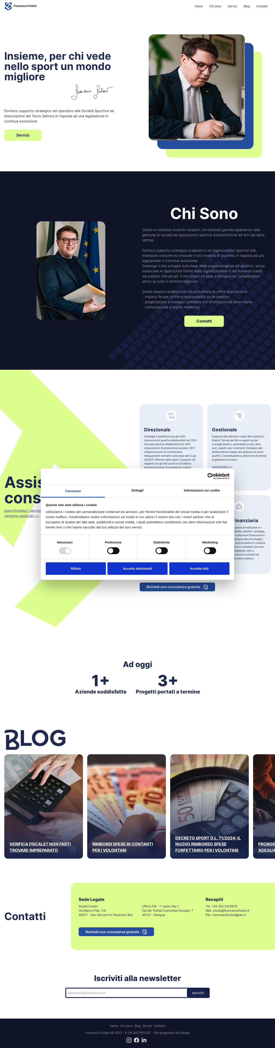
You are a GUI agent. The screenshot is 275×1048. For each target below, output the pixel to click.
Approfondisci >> (222, 466)
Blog (247, 6)
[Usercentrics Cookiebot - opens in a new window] (210, 476)
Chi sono (215, 6)
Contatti (261, 6)
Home (199, 6)
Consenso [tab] (73, 491)
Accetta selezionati (137, 568)
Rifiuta (76, 568)
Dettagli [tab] (137, 490)
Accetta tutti (199, 568)
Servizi (232, 6)
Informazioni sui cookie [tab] (202, 490)
